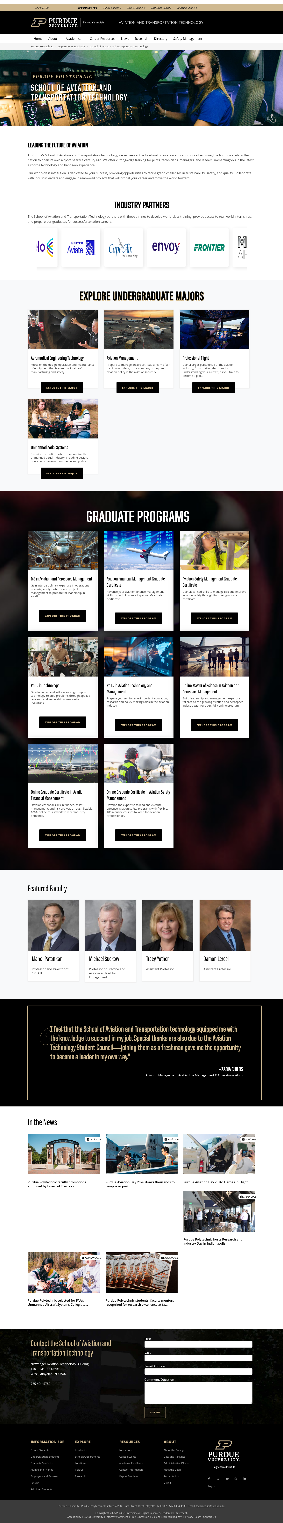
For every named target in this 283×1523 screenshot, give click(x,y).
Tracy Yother (157, 959)
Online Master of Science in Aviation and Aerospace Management (211, 688)
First (148, 1339)
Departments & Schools (71, 46)
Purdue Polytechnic (42, 46)
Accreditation (171, 1476)
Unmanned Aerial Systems (49, 447)
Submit (155, 1412)
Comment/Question (159, 1380)
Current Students (136, 7)
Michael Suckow (104, 959)
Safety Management (189, 38)
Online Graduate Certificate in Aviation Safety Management (138, 795)
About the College (174, 1450)
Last (148, 1353)
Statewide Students (187, 7)
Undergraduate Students (45, 1456)
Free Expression (140, 1517)
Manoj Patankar (47, 959)
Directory (160, 38)
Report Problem (128, 1476)
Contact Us (209, 1517)
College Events (127, 1456)
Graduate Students (42, 1463)
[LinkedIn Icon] (245, 1478)
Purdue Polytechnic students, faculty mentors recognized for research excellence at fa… (140, 1302)
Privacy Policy (193, 1517)
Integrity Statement (117, 1517)
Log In (211, 1486)
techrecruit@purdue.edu (210, 1506)
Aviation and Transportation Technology (161, 22)
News (125, 38)
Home (38, 38)
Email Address (155, 1366)
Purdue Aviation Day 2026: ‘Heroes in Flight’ (215, 1182)
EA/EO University (93, 1517)
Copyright (101, 1513)
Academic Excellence (131, 1463)
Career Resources (102, 38)
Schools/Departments (87, 1456)
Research (141, 38)
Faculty (35, 1482)
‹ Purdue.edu (41, 7)
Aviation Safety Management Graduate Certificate (210, 581)
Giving (167, 1482)
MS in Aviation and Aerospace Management (61, 578)
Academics (75, 38)
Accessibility (74, 1517)
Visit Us (79, 1469)
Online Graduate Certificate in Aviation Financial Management (57, 795)
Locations (80, 1463)
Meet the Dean (172, 1469)
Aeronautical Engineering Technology (57, 358)
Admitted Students (161, 7)
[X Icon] (218, 1478)
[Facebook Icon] (209, 1478)
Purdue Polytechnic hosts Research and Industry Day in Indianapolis (213, 1241)
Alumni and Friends (42, 1469)
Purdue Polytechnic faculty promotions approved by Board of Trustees (57, 1184)
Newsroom (125, 1450)
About (54, 38)
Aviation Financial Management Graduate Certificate (136, 581)
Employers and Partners (45, 1476)
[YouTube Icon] (227, 1478)
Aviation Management (122, 358)
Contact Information (131, 1469)
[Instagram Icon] (236, 1478)
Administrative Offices (176, 1463)
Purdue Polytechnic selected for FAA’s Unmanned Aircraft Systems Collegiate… (58, 1302)
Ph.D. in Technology (45, 685)
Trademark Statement (174, 1513)
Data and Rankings (174, 1456)
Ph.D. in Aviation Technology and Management (129, 688)
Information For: (88, 7)
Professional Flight (196, 358)
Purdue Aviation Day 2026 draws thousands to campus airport (140, 1184)
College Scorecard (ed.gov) (167, 1517)
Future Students (112, 7)
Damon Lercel (216, 959)
